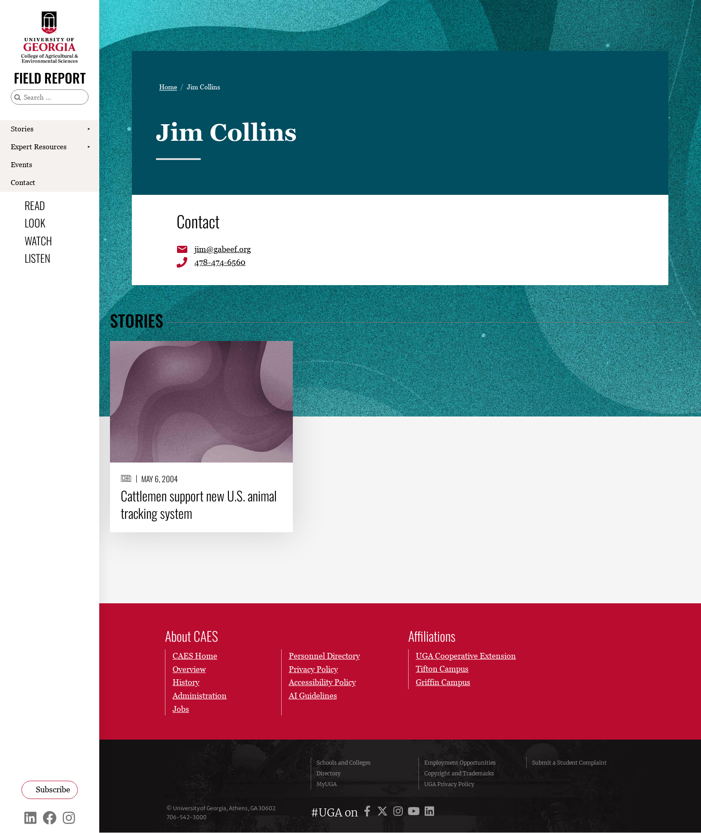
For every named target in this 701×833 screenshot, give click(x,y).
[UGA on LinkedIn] (429, 813)
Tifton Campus (442, 669)
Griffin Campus (443, 682)
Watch (38, 240)
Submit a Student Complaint (569, 763)
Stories (22, 129)
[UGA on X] (384, 813)
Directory (329, 773)
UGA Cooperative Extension (466, 656)
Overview (189, 669)
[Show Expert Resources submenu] (88, 147)
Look (35, 223)
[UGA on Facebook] (368, 813)
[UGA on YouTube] (415, 813)
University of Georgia (231, 774)
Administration (200, 696)
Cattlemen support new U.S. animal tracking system (199, 505)
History (186, 682)
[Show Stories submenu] (88, 129)
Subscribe (53, 789)
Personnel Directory (323, 656)
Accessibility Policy (321, 682)
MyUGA (327, 784)
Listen (37, 258)
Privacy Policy (313, 669)
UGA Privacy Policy (449, 784)
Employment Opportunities (460, 763)
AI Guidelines (312, 696)
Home (168, 87)
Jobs (181, 709)
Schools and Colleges (344, 763)
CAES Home (195, 656)
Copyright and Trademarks (459, 773)
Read (35, 205)
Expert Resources (39, 147)
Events (21, 164)
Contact (23, 182)
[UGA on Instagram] (399, 813)
